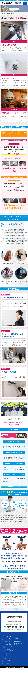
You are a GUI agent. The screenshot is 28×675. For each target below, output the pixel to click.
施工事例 (16, 637)
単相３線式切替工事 (6, 641)
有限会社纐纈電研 (12, 667)
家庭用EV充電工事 (5, 658)
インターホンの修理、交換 (7, 649)
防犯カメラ (4, 657)
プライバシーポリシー (19, 643)
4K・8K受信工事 (5, 663)
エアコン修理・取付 (6, 643)
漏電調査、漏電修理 (6, 654)
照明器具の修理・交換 (6, 644)
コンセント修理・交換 (6, 636)
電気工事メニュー (4, 635)
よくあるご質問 (17, 641)
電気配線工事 (4, 655)
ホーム (15, 644)
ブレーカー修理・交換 (6, 640)
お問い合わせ (17, 640)
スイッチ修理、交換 (6, 638)
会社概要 (16, 638)
